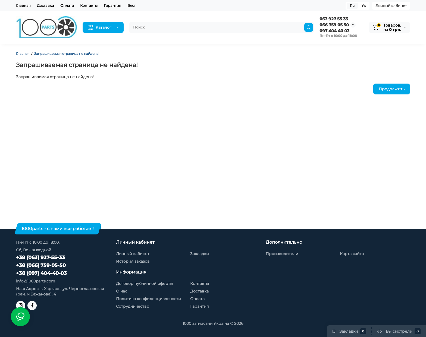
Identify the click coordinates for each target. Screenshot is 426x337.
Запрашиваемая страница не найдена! (66, 54)
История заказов (133, 261)
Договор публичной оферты (144, 283)
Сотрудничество (132, 306)
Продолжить (392, 89)
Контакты (89, 5)
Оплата (67, 5)
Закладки (199, 253)
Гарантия (112, 5)
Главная (23, 5)
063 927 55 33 (334, 18)
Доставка (45, 5)
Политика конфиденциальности (148, 298)
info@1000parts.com (35, 281)
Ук (364, 6)
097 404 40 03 (334, 30)
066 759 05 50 (334, 24)
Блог (131, 5)
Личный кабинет (391, 6)
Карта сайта (352, 253)
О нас (121, 291)
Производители (282, 253)
